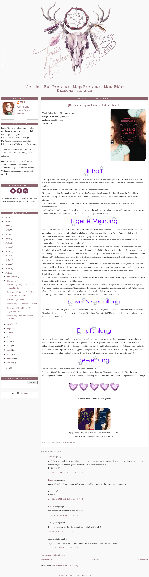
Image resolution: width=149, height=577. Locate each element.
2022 (7, 234)
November (12, 281)
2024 (7, 225)
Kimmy (51, 506)
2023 (7, 230)
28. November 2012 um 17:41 (65, 472)
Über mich (32, 86)
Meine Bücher (114, 86)
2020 (7, 238)
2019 (7, 243)
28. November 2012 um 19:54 (65, 499)
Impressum (84, 90)
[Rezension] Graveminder (18, 299)
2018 (7, 247)
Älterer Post (142, 559)
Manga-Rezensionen (86, 86)
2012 (7, 273)
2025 (7, 221)
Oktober (11, 324)
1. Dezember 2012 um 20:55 (64, 515)
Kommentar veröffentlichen (53, 555)
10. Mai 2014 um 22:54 (61, 531)
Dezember (11, 276)
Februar (10, 358)
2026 (7, 217)
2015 (7, 260)
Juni (9, 341)
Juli (9, 337)
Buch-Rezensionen (56, 86)
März (9, 354)
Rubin (51, 480)
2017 (7, 251)
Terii (22, 102)
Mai (9, 345)
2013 (7, 268)
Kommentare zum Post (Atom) (64, 565)
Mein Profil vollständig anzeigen (23, 110)
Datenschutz (65, 90)
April (9, 350)
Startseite (95, 559)
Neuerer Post (46, 559)
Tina (50, 456)
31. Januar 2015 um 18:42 (63, 547)
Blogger (24, 393)
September (12, 328)
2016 (7, 255)
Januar (10, 362)
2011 (7, 368)
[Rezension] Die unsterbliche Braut (22, 303)
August (10, 332)
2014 (7, 264)
